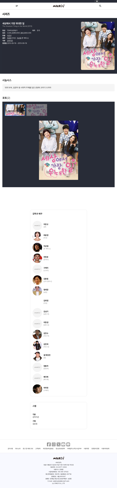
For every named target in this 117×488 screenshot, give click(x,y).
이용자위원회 (105, 448)
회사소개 (18, 448)
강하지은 (10, 41)
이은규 (9, 35)
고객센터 (38, 448)
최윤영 (9, 38)
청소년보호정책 (60, 448)
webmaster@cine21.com (61, 481)
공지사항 (10, 448)
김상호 (35, 424)
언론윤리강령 (95, 448)
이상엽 (19, 38)
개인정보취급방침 (48, 448)
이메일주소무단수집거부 (74, 448)
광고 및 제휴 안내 (28, 448)
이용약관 (86, 448)
